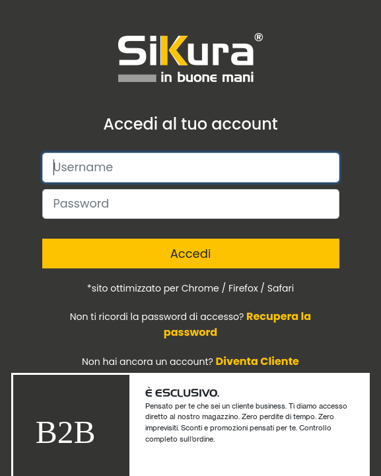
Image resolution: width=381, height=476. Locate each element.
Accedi (190, 253)
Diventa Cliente (257, 361)
